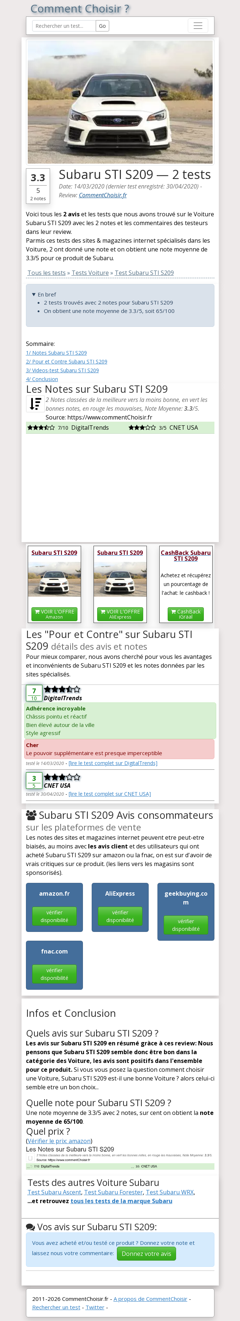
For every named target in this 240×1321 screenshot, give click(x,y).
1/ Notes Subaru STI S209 (56, 352)
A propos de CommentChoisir (150, 1298)
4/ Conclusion (42, 379)
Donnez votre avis (146, 1254)
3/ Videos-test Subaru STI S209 (62, 370)
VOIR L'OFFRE (54, 614)
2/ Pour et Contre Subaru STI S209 (66, 361)
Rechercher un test (56, 1307)
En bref (47, 294)
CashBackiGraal (186, 614)
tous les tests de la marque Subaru (121, 1201)
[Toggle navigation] (198, 25)
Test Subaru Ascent (54, 1192)
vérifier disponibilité (54, 916)
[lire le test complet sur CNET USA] (110, 793)
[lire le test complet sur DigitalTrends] (113, 763)
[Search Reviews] (64, 25)
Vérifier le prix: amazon (59, 1141)
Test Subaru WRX (170, 1192)
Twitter (94, 1307)
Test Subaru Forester (113, 1192)
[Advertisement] (120, 485)
